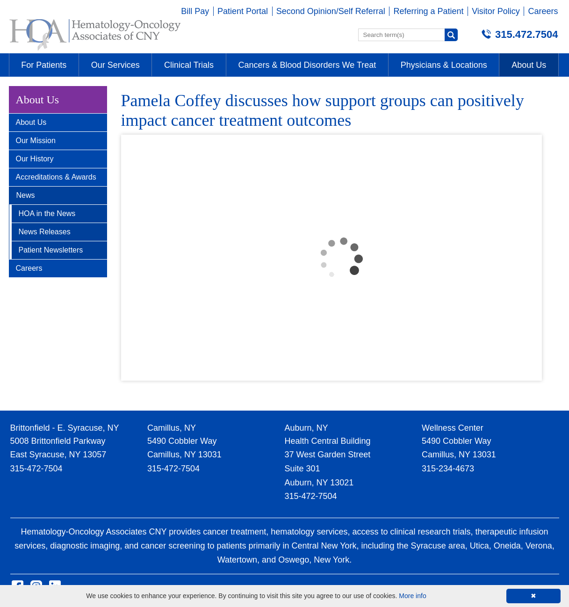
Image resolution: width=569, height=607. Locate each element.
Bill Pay (195, 11)
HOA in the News (47, 213)
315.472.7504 (526, 34)
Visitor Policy (496, 11)
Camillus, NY (171, 428)
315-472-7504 (36, 468)
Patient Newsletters (51, 250)
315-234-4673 (448, 468)
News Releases (45, 232)
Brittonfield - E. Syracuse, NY (64, 428)
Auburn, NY (306, 428)
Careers (543, 11)
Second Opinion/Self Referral (330, 11)
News (25, 195)
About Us (31, 122)
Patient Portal (242, 11)
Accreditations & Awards (56, 177)
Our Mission (36, 141)
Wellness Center (452, 428)
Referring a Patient (428, 11)
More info (412, 596)
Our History (35, 159)
